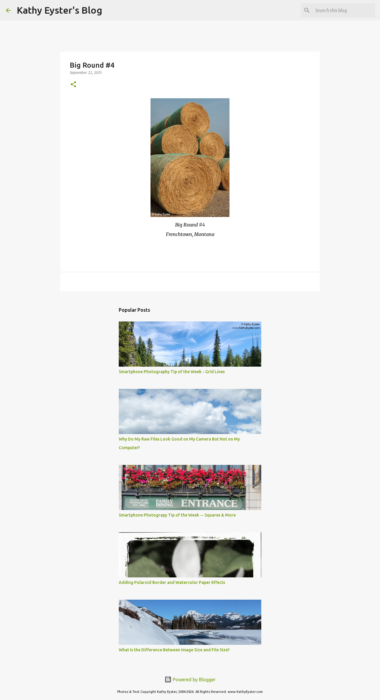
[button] (73, 85)
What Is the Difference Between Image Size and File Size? (174, 649)
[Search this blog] (344, 10)
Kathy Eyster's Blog (59, 10)
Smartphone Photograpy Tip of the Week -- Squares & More (177, 515)
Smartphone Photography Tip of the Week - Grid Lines (172, 371)
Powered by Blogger (190, 679)
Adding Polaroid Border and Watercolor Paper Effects (172, 582)
